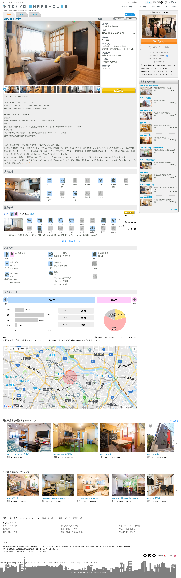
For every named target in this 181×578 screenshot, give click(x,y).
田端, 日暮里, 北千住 (127, 529)
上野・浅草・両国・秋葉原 (130, 526)
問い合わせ (159, 41)
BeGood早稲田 (146, 197)
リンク (36, 562)
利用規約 (11, 562)
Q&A (166, 6)
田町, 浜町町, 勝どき (127, 532)
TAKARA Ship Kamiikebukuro (152, 148)
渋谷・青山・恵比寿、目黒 (72, 532)
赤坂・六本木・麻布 (11, 526)
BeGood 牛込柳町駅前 (62, 454)
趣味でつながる (65, 518)
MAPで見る (173, 420)
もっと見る (173, 210)
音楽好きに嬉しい (49, 518)
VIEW (131, 19)
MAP (119, 19)
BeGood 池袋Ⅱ (145, 98)
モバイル (44, 562)
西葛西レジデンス (147, 123)
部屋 (22, 14)
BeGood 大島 (145, 135)
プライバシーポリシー (24, 562)
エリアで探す (141, 6)
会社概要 (3, 562)
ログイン (172, 2)
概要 (9, 14)
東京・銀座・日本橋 (69, 529)
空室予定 (118, 90)
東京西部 (6, 529)
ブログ (174, 6)
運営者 (35, 14)
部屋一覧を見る (70, 241)
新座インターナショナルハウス (152, 86)
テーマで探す (155, 6)
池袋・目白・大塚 (10, 532)
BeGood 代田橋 (146, 110)
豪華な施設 (77, 518)
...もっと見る (27, 163)
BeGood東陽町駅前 (147, 160)
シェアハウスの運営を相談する (71, 562)
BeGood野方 (145, 172)
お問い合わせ (53, 562)
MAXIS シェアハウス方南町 (18, 454)
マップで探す (127, 6)
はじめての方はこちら (91, 562)
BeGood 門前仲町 (147, 185)
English (172, 556)
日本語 (162, 556)
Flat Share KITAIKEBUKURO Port (56, 498)
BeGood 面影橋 (153, 498)
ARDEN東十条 (12, 498)
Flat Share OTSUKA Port (87, 498)
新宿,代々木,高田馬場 (69, 526)
